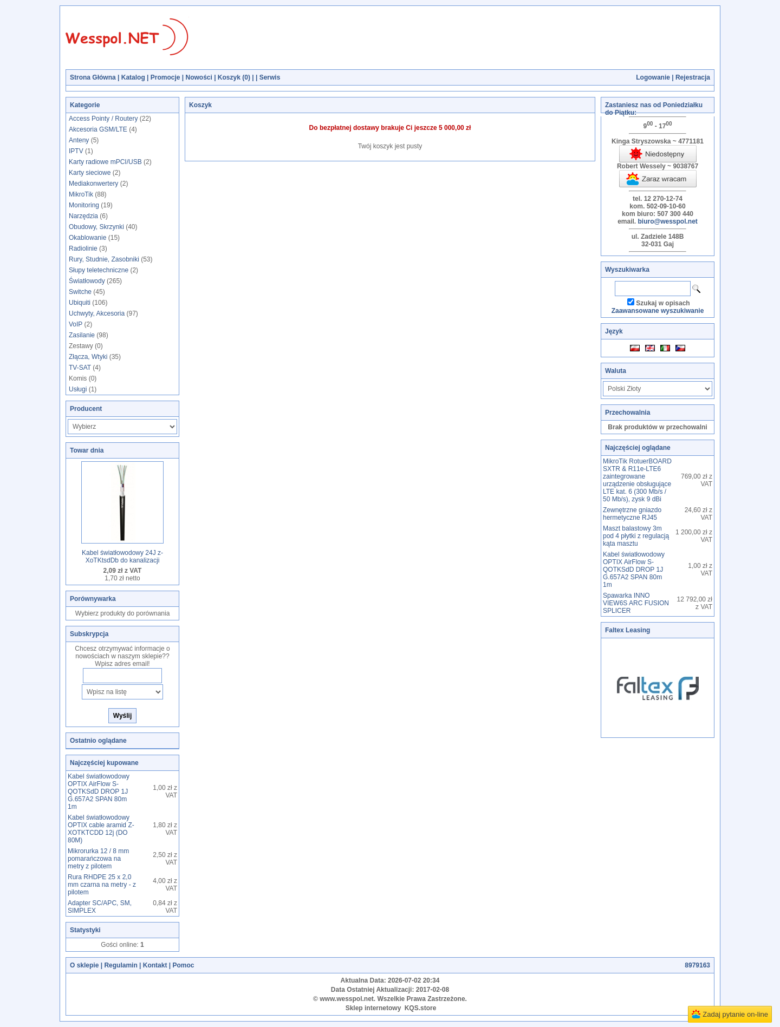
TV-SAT (80, 367)
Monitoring (84, 205)
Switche (80, 292)
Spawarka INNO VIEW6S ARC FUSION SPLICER (636, 603)
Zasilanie (82, 335)
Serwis (270, 77)
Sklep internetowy (373, 1008)
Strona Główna (93, 77)
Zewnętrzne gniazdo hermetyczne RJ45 (632, 513)
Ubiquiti (79, 302)
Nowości (198, 77)
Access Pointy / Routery (103, 118)
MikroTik (81, 194)
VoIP (75, 324)
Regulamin (120, 965)
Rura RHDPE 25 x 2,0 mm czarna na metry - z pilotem (102, 884)
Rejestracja (692, 77)
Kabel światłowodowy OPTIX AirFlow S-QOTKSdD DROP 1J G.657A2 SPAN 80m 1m (98, 791)
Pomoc (183, 965)
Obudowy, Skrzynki (96, 227)
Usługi (78, 389)
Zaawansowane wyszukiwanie (658, 311)
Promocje (165, 77)
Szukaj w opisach (663, 303)
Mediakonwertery (93, 183)
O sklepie (84, 965)
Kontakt (155, 965)
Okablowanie (87, 237)
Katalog (133, 77)
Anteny (79, 140)
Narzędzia (83, 216)
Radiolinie (83, 248)
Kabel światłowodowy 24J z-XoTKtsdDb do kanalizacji (122, 556)
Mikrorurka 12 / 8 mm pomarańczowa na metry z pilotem (98, 858)
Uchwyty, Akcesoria (97, 313)
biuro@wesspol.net (667, 221)
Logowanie (653, 77)
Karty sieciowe (89, 172)
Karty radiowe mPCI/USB (105, 162)
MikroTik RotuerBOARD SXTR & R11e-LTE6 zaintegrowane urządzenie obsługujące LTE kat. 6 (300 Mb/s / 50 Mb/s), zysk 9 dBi (637, 480)
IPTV (76, 151)
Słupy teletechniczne (98, 270)
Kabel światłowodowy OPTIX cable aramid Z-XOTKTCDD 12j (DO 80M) (101, 829)
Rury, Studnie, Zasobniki (104, 259)
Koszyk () (234, 77)
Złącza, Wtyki (88, 357)
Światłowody (87, 281)
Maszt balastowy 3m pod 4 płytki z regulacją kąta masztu (636, 536)
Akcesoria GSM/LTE (98, 129)
